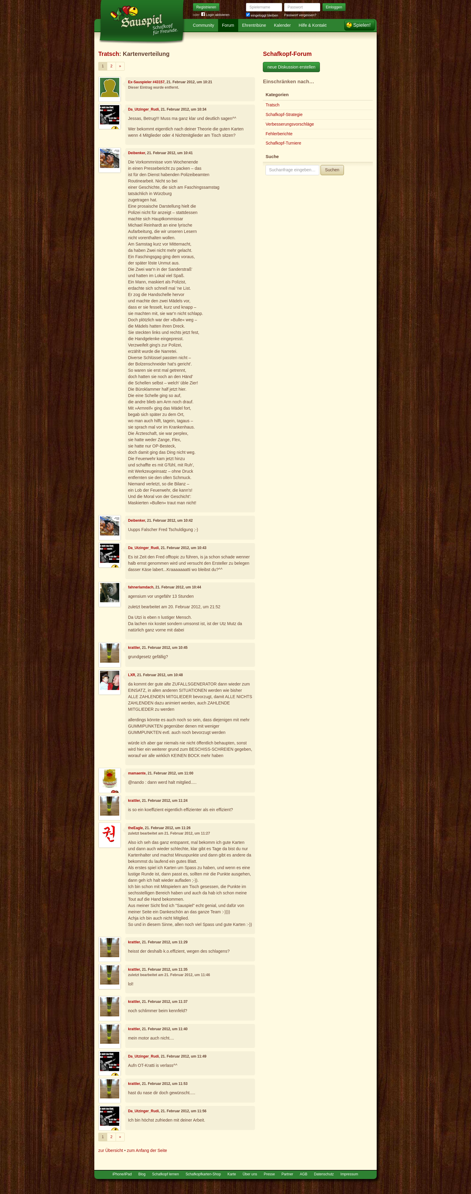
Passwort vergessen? (300, 15)
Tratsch (108, 53)
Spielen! (362, 25)
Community (203, 25)
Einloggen (334, 7)
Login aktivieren (215, 14)
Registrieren (206, 7)
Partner (287, 1174)
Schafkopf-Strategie (284, 114)
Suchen (332, 169)
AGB (303, 1174)
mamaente (137, 773)
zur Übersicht (110, 1150)
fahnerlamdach (140, 587)
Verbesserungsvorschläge (290, 124)
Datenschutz (324, 1174)
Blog (142, 1174)
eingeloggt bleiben (262, 15)
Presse (269, 1174)
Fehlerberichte (279, 133)
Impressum (349, 1174)
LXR (131, 675)
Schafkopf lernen (165, 1174)
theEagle (135, 828)
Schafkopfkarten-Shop (203, 1174)
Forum (228, 25)
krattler (134, 648)
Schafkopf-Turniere (283, 143)
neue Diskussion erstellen (291, 67)
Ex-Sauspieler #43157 (146, 82)
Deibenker (136, 153)
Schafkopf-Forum (287, 53)
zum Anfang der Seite (147, 1150)
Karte (231, 1174)
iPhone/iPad (122, 1174)
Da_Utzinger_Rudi (143, 109)
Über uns (250, 1174)
